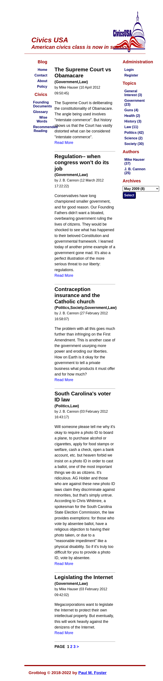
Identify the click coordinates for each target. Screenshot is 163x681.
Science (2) (133, 138)
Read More (64, 142)
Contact (40, 75)
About (42, 81)
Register (131, 75)
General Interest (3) (133, 93)
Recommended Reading (45, 129)
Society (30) (134, 144)
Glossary (40, 112)
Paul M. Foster (92, 672)
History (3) (132, 121)
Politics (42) (134, 132)
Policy (42, 86)
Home (42, 70)
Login (129, 70)
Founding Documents (42, 104)
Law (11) (131, 127)
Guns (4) (131, 110)
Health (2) (132, 116)
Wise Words (42, 119)
